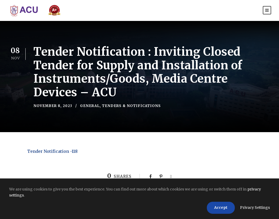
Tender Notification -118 (52, 151)
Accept (220, 207)
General (90, 106)
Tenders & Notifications (131, 106)
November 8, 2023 (52, 106)
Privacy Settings (255, 207)
